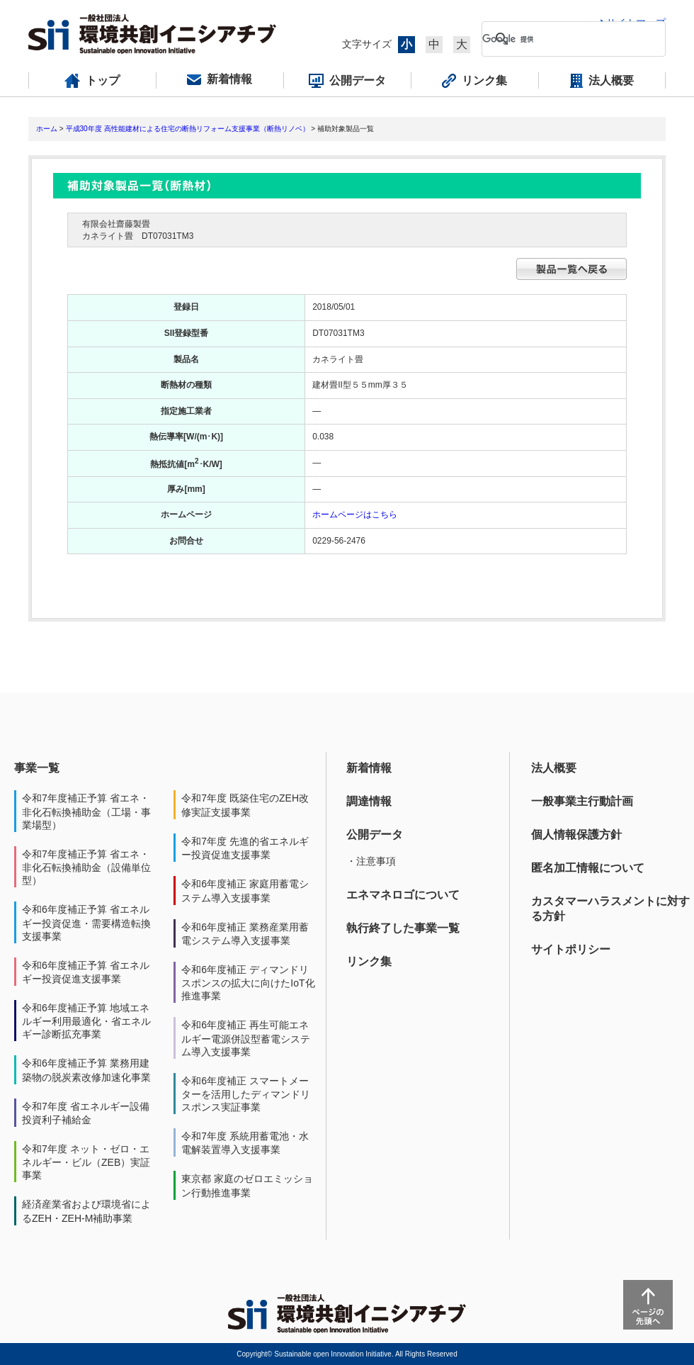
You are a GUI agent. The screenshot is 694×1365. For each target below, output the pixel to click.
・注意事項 (371, 861)
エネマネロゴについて (403, 895)
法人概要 (553, 768)
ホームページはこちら (354, 514)
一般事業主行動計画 (582, 801)
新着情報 (369, 768)
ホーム (46, 129)
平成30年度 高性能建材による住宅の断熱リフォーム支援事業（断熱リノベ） (187, 129)
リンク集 (369, 961)
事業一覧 (36, 768)
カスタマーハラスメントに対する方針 (610, 908)
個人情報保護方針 (576, 834)
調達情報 (369, 801)
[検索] (562, 39)
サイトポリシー (570, 949)
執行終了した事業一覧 (403, 928)
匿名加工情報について (587, 868)
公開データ (374, 834)
